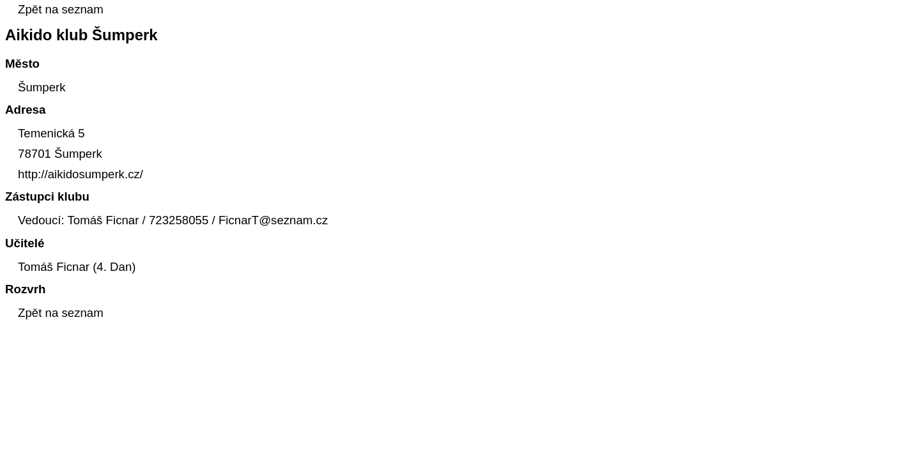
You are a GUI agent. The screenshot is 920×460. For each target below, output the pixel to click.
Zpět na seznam (60, 9)
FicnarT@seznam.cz (273, 220)
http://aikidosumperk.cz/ (80, 174)
